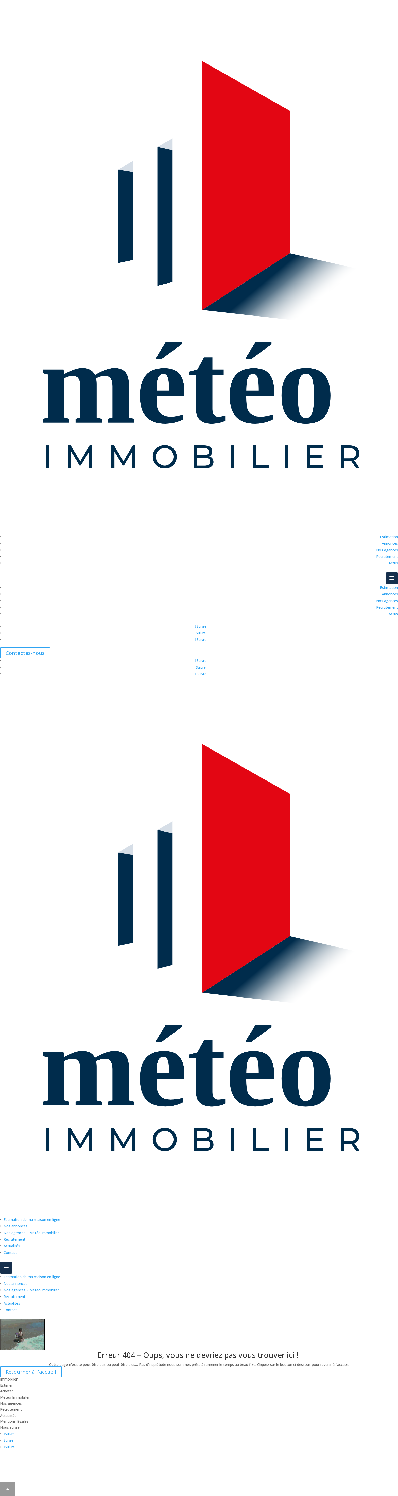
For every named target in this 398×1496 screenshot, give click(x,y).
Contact (10, 1252)
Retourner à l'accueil (31, 1371)
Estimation (389, 536)
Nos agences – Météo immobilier (31, 1232)
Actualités (12, 1245)
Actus (393, 563)
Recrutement (387, 556)
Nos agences (387, 549)
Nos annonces (15, 1226)
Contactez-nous (25, 653)
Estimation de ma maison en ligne (32, 1219)
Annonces (390, 543)
